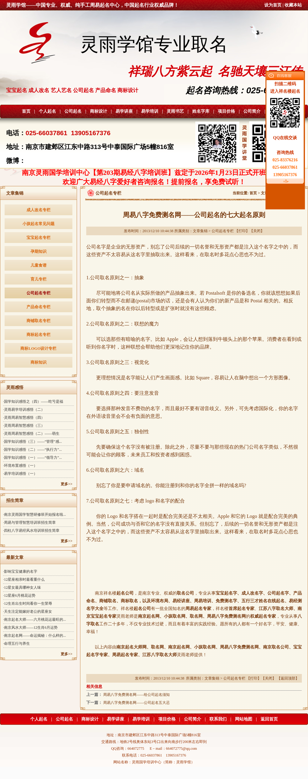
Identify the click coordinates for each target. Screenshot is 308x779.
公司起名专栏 (38, 293)
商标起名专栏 (38, 334)
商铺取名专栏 (38, 320)
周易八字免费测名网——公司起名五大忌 (136, 702)
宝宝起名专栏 (38, 237)
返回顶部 (288, 678)
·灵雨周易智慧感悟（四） (24, 417)
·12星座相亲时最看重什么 (24, 579)
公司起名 (73, 111)
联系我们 (218, 719)
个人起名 (47, 111)
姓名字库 (200, 111)
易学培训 (149, 111)
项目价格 (226, 111)
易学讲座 (124, 111)
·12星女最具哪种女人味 (22, 587)
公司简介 (252, 111)
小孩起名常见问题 (38, 223)
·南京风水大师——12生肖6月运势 (30, 627)
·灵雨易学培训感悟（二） (24, 409)
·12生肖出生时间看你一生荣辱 (27, 603)
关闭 (257, 231)
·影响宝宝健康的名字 (20, 571)
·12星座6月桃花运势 (19, 595)
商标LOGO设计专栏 (38, 348)
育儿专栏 (38, 279)
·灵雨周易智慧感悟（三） (24, 425)
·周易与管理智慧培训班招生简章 (29, 522)
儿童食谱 (38, 265)
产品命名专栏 (38, 307)
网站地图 (243, 719)
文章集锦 (200, 231)
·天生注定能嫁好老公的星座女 (27, 611)
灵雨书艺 (175, 111)
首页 (26, 111)
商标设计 (98, 111)
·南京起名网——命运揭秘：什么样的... (34, 635)
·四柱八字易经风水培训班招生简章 (31, 530)
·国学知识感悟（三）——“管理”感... (32, 441)
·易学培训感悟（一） (20, 473)
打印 (242, 231)
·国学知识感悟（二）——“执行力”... (32, 449)
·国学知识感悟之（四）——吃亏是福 (33, 401)
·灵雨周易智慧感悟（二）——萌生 (31, 433)
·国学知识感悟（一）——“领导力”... (32, 457)
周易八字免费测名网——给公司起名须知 (136, 694)
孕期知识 (38, 251)
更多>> (66, 484)
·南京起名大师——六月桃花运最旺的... (34, 619)
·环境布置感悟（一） (20, 465)
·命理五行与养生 (16, 643)
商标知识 (38, 362)
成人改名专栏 (38, 210)
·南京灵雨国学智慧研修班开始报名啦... (34, 514)
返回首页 (269, 719)
